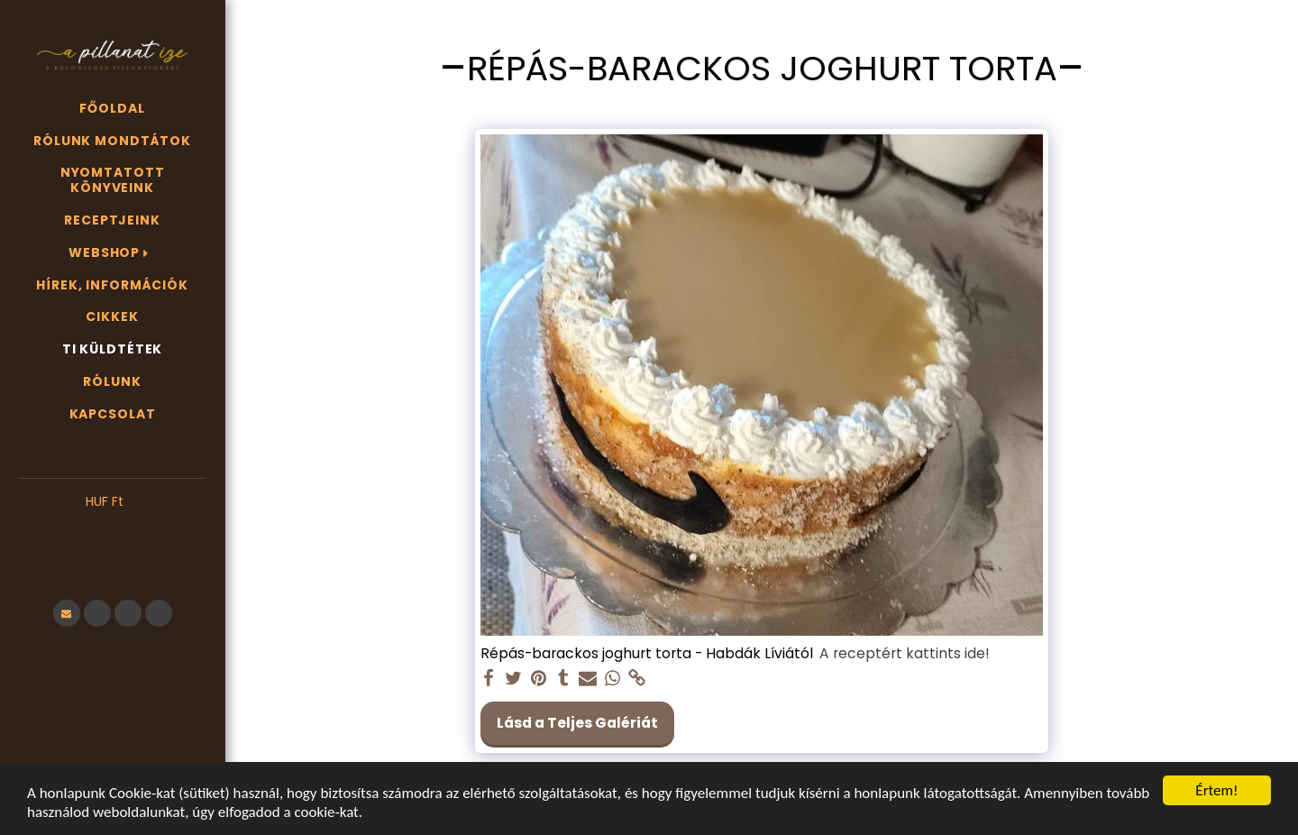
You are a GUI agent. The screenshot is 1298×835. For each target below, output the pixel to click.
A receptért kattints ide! (904, 654)
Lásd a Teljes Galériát (577, 722)
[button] (112, 529)
